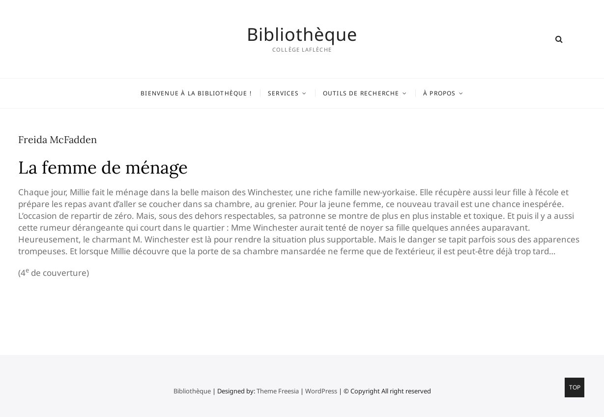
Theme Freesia (278, 391)
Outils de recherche (361, 93)
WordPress (321, 391)
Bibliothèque (302, 34)
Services (283, 93)
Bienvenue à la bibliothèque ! (196, 93)
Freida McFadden (57, 139)
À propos (439, 93)
